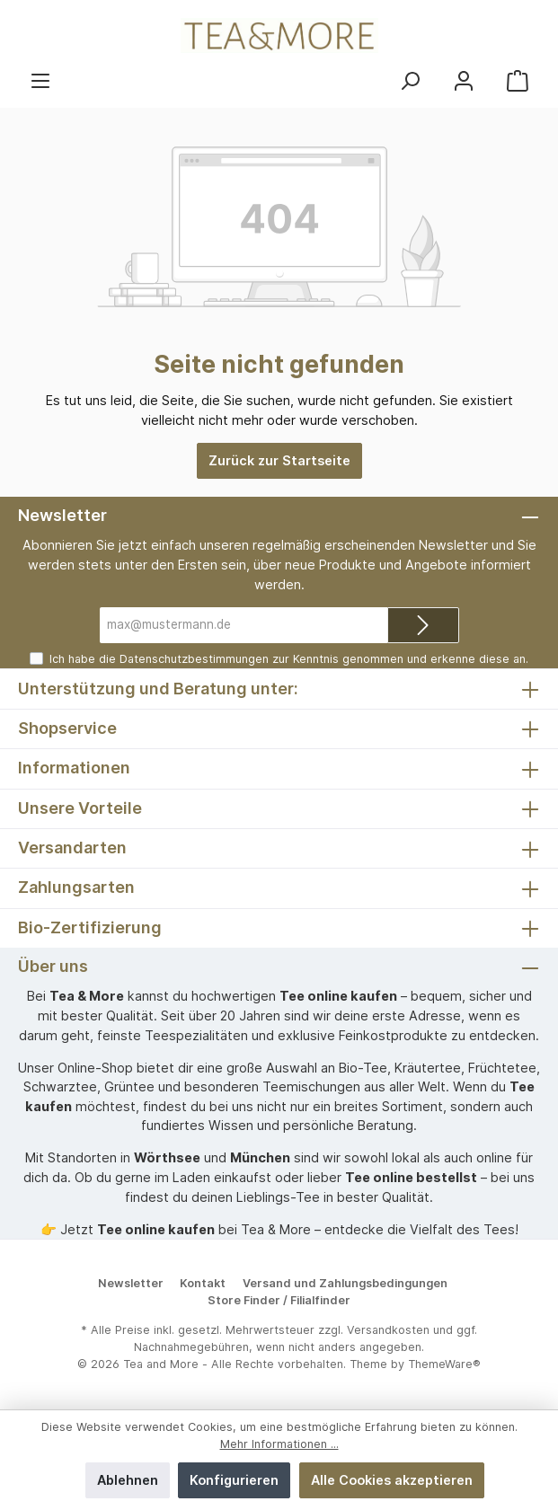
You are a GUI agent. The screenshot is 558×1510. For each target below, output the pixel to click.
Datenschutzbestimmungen (194, 659)
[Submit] (423, 625)
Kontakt (203, 1283)
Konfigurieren (234, 1480)
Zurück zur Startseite (279, 460)
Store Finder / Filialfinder (279, 1300)
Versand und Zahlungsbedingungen (345, 1283)
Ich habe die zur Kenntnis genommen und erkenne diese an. (288, 659)
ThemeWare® (444, 1364)
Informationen (74, 767)
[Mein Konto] (463, 80)
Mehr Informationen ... (279, 1444)
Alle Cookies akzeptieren (392, 1480)
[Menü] (40, 80)
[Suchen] (409, 80)
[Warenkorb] (517, 80)
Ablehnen (127, 1480)
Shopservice (67, 728)
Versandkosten (388, 1330)
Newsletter (131, 1283)
